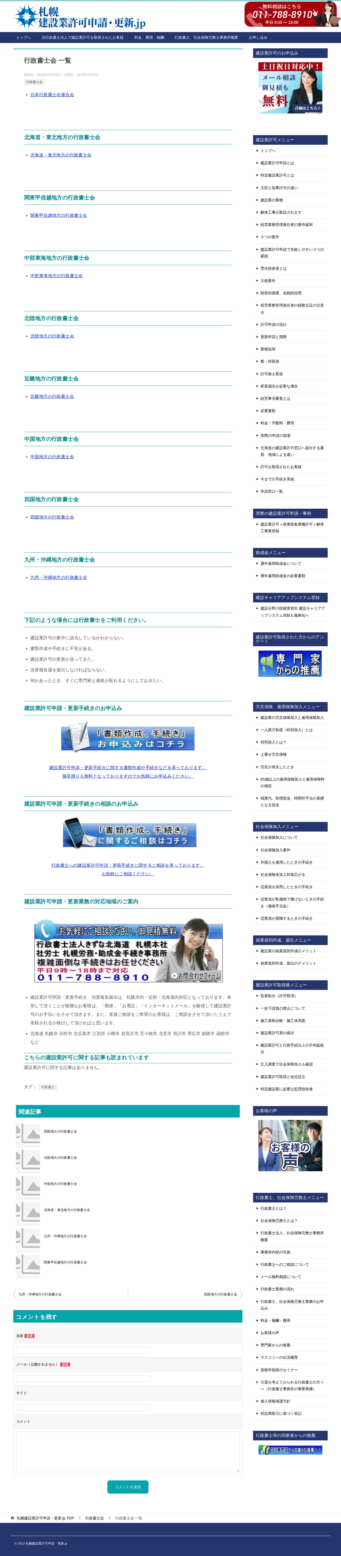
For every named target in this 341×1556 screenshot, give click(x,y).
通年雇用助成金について (281, 563)
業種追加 (268, 349)
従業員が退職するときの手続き (287, 918)
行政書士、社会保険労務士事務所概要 (206, 37)
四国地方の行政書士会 (52, 517)
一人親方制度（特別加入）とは (287, 730)
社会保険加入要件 (275, 850)
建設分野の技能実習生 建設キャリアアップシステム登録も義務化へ (293, 611)
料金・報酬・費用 (275, 1320)
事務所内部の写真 (275, 1252)
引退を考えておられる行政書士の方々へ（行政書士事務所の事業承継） (292, 1385)
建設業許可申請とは (277, 163)
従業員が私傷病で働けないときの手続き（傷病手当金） (292, 902)
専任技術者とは (274, 268)
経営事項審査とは (275, 398)
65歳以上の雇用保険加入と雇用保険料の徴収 (292, 782)
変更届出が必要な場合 (279, 386)
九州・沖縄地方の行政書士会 (58, 577)
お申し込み (258, 37)
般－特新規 (270, 361)
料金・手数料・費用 (277, 423)
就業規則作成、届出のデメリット (288, 963)
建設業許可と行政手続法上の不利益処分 (292, 1048)
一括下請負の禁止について (283, 1008)
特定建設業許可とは (277, 175)
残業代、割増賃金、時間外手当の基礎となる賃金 (292, 801)
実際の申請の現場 (275, 435)
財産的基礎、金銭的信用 (281, 293)
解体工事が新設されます (281, 212)
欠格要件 (268, 281)
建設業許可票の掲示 (277, 1033)
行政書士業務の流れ (277, 1289)
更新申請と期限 (274, 337)
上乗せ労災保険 (274, 754)
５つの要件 (270, 237)
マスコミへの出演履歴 (279, 1357)
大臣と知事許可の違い (279, 188)
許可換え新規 (272, 374)
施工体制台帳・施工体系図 (283, 1020)
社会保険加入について (279, 837)
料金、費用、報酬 (149, 37)
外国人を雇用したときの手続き (287, 862)
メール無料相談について (281, 1277)
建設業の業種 (272, 200)
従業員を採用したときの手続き (287, 887)
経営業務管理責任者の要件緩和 (287, 224)
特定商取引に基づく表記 (281, 1413)
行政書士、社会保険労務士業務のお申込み (292, 1304)
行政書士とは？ (274, 1208)
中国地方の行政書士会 (52, 456)
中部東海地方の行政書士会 (56, 275)
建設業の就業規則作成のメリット (288, 951)
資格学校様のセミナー (279, 1370)
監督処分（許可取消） (279, 996)
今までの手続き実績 (277, 479)
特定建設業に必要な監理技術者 (287, 1089)
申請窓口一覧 (272, 491)
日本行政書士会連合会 (52, 94)
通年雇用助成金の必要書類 (283, 576)
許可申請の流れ (274, 324)
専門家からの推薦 (275, 1345)
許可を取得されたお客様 (281, 467)
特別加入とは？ (274, 742)
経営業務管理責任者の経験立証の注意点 (292, 308)
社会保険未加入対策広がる (283, 874)
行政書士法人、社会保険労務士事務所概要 (292, 1236)
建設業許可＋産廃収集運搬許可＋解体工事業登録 (292, 527)
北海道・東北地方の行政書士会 (61, 155)
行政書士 (48, 1087)
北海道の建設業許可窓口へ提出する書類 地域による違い (292, 451)
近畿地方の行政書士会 (52, 396)
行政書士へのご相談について (285, 1264)
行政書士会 (34, 82)
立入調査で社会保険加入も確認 (287, 1064)
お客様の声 (270, 1333)
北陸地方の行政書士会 (52, 336)
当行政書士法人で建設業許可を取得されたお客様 (83, 37)
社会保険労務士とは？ (279, 1220)
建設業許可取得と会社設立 (283, 1077)
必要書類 (268, 411)
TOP (45, 1518)
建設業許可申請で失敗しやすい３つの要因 (292, 252)
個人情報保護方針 (275, 1401)
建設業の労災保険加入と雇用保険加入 (292, 717)
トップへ (23, 37)
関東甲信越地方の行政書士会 (58, 215)
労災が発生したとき (277, 767)
